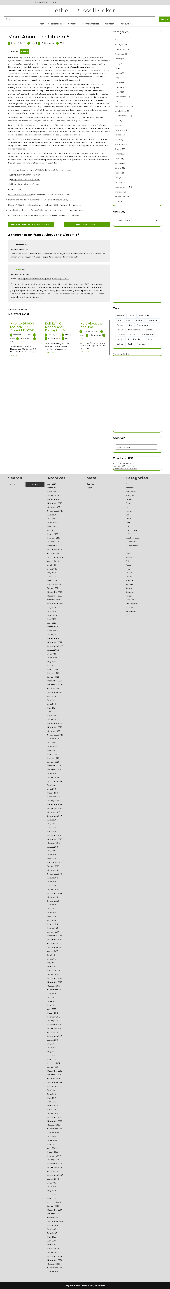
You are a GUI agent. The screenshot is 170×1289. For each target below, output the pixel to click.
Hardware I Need (92, 24)
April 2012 (51, 1009)
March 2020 (52, 754)
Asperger (119, 44)
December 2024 (54, 546)
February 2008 (54, 1202)
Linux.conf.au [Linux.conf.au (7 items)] (148, 334)
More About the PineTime (91, 325)
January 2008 (53, 1206)
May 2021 (51, 708)
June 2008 (52, 1187)
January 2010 (53, 1113)
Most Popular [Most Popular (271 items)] (134, 339)
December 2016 (54, 835)
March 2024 (52, 580)
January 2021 (53, 719)
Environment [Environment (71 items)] (142, 325)
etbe (33, 43)
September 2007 (55, 1221)
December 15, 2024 (23, 335)
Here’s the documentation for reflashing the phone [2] (32, 84)
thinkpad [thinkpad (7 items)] (141, 344)
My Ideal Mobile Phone (19, 215)
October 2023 (53, 600)
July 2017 (51, 824)
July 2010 (51, 1090)
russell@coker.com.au (45, 2)
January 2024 (53, 588)
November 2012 (54, 982)
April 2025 (51, 530)
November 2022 (54, 642)
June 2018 (51, 789)
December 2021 (54, 681)
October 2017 (53, 812)
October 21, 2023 (91, 331)
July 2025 (51, 518)
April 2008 (52, 1194)
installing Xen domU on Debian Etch (25, 210)
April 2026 (51, 484)
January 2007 (53, 1252)
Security (118, 163)
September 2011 (54, 1036)
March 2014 (52, 924)
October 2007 (53, 1218)
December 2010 (54, 1071)
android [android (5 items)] (120, 316)
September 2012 (54, 990)
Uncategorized (121, 187)
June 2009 (52, 1140)
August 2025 (53, 515)
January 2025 (53, 542)
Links (117, 87)
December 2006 (54, 1256)
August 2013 (52, 951)
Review (24, 51)
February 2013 (53, 970)
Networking (120, 130)
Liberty (118, 82)
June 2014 (51, 912)
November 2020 (54, 727)
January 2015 (53, 889)
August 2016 (52, 847)
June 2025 (52, 522)
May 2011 (51, 1051)
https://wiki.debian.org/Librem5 (26, 184)
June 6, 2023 (54, 335)
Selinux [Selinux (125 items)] (120, 344)
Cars (117, 63)
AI (115, 40)
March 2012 (52, 1013)
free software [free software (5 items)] (134, 330)
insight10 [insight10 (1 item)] (149, 330)
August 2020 (53, 739)
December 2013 (54, 936)
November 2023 (54, 596)
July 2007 (51, 1229)
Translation (126, 24)
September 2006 (55, 1268)
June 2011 (51, 1048)
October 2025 (53, 507)
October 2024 (53, 553)
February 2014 (53, 928)
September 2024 (55, 557)
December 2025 (54, 499)
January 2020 (53, 762)
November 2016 (54, 839)
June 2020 (52, 746)
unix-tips (118, 192)
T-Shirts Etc (110, 24)
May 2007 (51, 1237)
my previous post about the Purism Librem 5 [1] (40, 57)
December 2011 (54, 1024)
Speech (118, 173)
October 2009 (53, 1125)
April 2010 (51, 1102)
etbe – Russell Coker (85, 10)
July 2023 (51, 611)
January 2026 (53, 495)
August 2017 (52, 820)
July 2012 (51, 997)
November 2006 (54, 1260)
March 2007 (52, 1244)
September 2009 (55, 1129)
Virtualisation (120, 196)
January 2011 (53, 1067)
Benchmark (120, 49)
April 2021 (51, 712)
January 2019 (53, 777)
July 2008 (51, 1183)
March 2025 (52, 534)
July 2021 (51, 700)
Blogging (119, 54)
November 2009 (54, 1121)
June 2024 (52, 569)
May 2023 (51, 619)
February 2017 (53, 831)
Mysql (117, 125)
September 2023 (55, 603)
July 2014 (51, 909)
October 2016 (53, 843)
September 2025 (55, 511)
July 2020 (51, 742)
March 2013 (52, 966)
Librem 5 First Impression (20, 194)
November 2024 (54, 549)
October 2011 (53, 1032)
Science (118, 158)
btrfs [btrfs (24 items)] (119, 320)
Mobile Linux (120, 111)
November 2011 (54, 1028)
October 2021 (53, 688)
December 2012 (54, 978)
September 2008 (55, 1175)
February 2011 (53, 1063)
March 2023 (52, 627)
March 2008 (52, 1198)
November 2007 (54, 1214)
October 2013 (53, 943)
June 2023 (52, 615)
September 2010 (55, 1082)
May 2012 (51, 1005)
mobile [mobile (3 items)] (120, 339)
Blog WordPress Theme (76, 1285)
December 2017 (54, 804)
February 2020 (54, 758)
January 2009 (53, 1160)
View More (15, 355)
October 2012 (53, 986)
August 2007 (53, 1225)
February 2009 (54, 1156)
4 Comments (55, 338)
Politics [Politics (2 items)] (148, 339)
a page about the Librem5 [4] (87, 125)
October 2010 (53, 1078)
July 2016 (51, 851)
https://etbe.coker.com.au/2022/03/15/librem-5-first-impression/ (41, 170)
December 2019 (54, 766)
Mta (116, 120)
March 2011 (52, 1059)
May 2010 (51, 1098)
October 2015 (53, 870)
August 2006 (53, 1272)
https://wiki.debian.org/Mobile (26, 179)
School (118, 154)
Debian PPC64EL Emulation (21, 205)
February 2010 (53, 1109)
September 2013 (54, 947)
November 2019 (54, 770)
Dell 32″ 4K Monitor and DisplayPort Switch (58, 327)
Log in (89, 488)
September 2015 (54, 874)
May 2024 (51, 573)
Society (118, 168)
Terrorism (119, 182)
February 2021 (53, 715)
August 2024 (53, 561)
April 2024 (51, 576)
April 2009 (52, 1148)
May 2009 (51, 1144)
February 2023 (54, 631)
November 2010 (54, 1075)
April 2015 (51, 885)
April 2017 (51, 827)
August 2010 (52, 1086)
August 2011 (52, 1040)
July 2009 (51, 1136)
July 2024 (51, 565)
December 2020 (54, 723)
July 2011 (51, 1044)
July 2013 (51, 955)
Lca (116, 78)
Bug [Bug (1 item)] (128, 320)
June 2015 (51, 881)
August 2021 (52, 696)
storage (118, 177)
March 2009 (52, 1152)
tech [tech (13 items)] (130, 344)
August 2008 (53, 1179)
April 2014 (51, 920)
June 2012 (51, 1001)
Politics (118, 135)
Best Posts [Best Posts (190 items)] (144, 316)
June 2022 (52, 658)
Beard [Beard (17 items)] (131, 316)
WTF (117, 201)
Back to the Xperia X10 (19, 200)
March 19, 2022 (18, 43)
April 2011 (51, 1055)
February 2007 (54, 1248)
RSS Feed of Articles (122, 463)
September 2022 (55, 646)
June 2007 (52, 1233)
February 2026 (54, 492)
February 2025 (54, 538)
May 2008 (51, 1190)
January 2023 (53, 634)
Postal (117, 139)
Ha (116, 68)
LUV (116, 101)
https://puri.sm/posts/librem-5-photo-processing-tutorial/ (43, 278)
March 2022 (52, 669)
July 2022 (51, 654)
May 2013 (51, 963)
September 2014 (55, 901)
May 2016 (51, 858)
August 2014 (52, 905)
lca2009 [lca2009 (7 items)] (133, 334)
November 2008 (54, 1167)
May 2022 (51, 661)
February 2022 (54, 673)
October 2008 (53, 1171)
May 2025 (51, 526)
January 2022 (53, 677)
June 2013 (51, 959)
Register (90, 484)
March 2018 (52, 793)
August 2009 (53, 1133)
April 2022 (51, 665)
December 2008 (55, 1163)
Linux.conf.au (120, 97)
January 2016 (53, 866)
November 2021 (54, 685)
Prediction (119, 144)
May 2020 (51, 750)
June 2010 (51, 1094)
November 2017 (54, 808)
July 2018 (51, 785)
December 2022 (54, 638)
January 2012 (53, 1021)
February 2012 (53, 1017)
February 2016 (53, 862)
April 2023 (51, 623)
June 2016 (51, 855)
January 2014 (53, 932)
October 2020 (53, 731)
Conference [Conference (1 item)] (152, 320)
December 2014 (54, 893)
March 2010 (52, 1105)
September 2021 (54, 692)
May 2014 (51, 916)
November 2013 (54, 939)
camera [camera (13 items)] (138, 320)
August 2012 (52, 994)
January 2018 (53, 800)
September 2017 (54, 816)
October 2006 (53, 1264)
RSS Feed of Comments (123, 466)
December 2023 (54, 592)
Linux (117, 92)
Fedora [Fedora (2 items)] (120, 330)
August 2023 (53, 607)
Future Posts (73, 24)
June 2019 (51, 773)
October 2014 (53, 897)
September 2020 (55, 735)
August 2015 (52, 878)
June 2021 (51, 704)
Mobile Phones (121, 116)
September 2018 (55, 781)
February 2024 (54, 584)
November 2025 (54, 503)
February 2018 (53, 797)
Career (118, 59)
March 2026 (52, 488)
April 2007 (51, 1241)
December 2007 (54, 1210)
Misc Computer (122, 106)
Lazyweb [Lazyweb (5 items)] (121, 334)
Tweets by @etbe (121, 354)
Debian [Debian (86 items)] (120, 325)
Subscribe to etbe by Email (125, 468)
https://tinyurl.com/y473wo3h (26, 175)
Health (118, 73)
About (43, 24)
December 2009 (55, 1117)
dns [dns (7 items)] (130, 325)
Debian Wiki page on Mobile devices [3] (39, 125)
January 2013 (53, 974)
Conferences (56, 24)
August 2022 (53, 650)
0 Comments (27, 338)
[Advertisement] (122, 266)
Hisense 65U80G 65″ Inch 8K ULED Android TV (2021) (23, 327)
